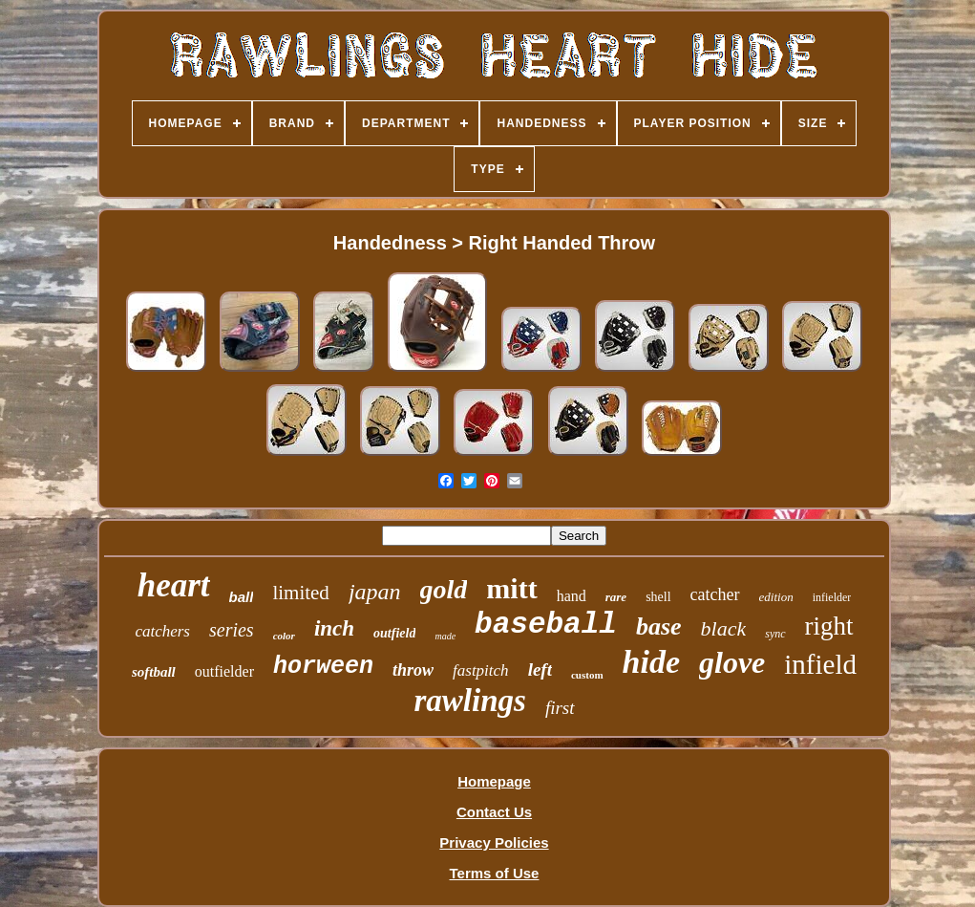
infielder (832, 597)
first (560, 708)
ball (241, 597)
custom (587, 674)
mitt (511, 588)
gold (444, 589)
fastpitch (481, 670)
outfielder (224, 671)
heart (174, 585)
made (445, 636)
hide (651, 662)
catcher (715, 594)
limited (300, 592)
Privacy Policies (493, 842)
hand (571, 596)
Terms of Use (495, 873)
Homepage (494, 781)
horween (323, 666)
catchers (162, 631)
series (231, 629)
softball (154, 672)
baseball (546, 624)
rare (615, 597)
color (284, 635)
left (540, 669)
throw (413, 670)
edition (776, 597)
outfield (394, 633)
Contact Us (494, 812)
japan (375, 591)
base (659, 626)
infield (820, 664)
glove (732, 662)
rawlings (469, 700)
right (829, 626)
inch (334, 628)
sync (775, 633)
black (724, 628)
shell (658, 597)
